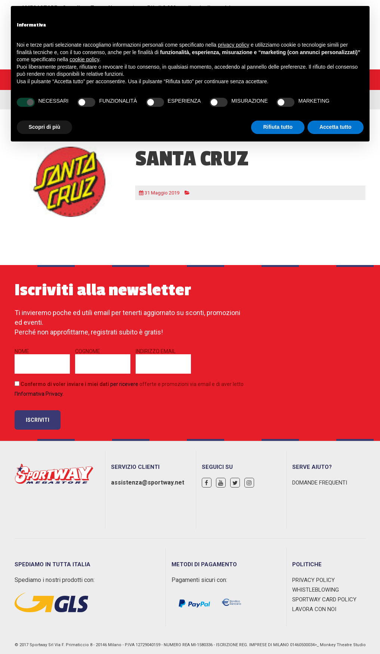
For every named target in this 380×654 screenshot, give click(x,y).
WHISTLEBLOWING (315, 589)
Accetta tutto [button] (335, 127)
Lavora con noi (314, 609)
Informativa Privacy (39, 394)
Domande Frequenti (319, 482)
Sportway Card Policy (324, 599)
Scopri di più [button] (45, 127)
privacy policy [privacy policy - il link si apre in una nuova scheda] (233, 45)
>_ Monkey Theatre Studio (340, 644)
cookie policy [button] (84, 59)
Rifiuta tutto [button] (278, 127)
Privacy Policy (313, 580)
